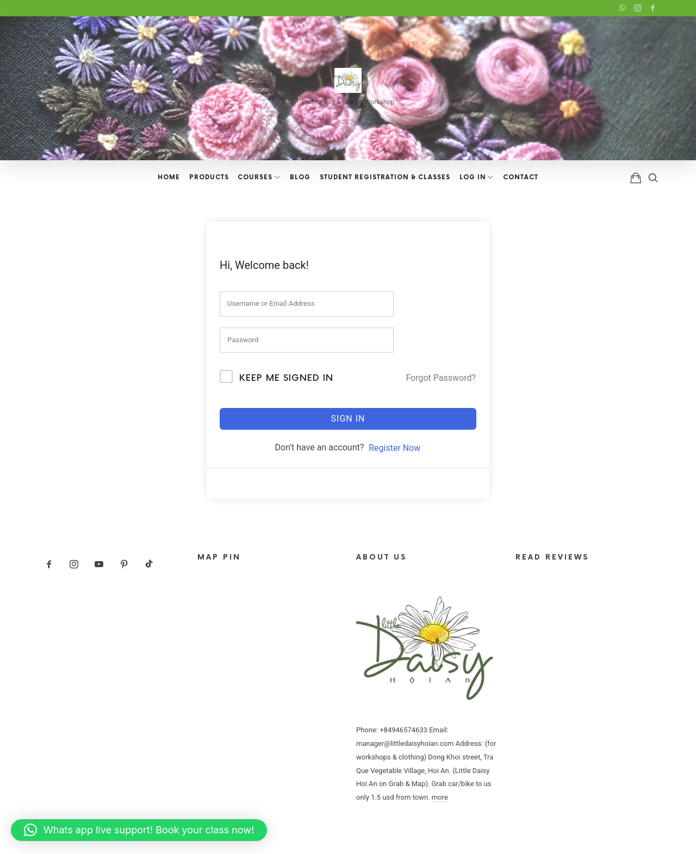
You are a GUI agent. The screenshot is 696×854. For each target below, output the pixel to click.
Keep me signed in (286, 378)
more (440, 797)
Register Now (394, 448)
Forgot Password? (441, 378)
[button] (139, 830)
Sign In (348, 418)
